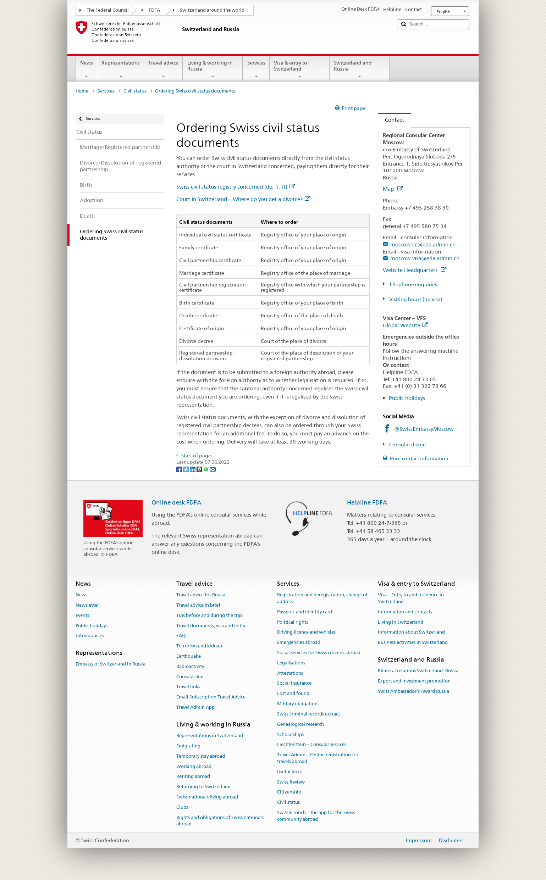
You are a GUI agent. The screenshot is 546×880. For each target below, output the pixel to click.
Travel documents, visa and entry (210, 625)
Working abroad (193, 766)
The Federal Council (108, 10)
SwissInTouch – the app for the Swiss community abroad (316, 816)
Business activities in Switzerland (413, 642)
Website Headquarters (414, 270)
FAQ (181, 636)
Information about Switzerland (411, 632)
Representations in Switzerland (209, 735)
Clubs (182, 807)
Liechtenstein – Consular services (311, 744)
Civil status (134, 91)
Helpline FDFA (367, 502)
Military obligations (298, 703)
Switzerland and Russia (359, 69)
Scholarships (290, 734)
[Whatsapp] (206, 469)
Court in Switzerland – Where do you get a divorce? (243, 199)
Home (82, 91)
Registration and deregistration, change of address (322, 598)
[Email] (213, 469)
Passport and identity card (304, 611)
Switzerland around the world (212, 10)
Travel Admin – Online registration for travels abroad (317, 758)
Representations (121, 69)
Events (82, 615)
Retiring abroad (193, 776)
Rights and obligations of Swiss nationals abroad (220, 821)
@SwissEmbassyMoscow (424, 428)
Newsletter (87, 605)
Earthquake (188, 656)
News (86, 69)
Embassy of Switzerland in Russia (110, 664)
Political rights (292, 622)
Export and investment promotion (414, 681)
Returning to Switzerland (203, 786)
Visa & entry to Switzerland (299, 69)
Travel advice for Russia (200, 594)
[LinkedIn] (193, 469)
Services (256, 69)
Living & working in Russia (212, 69)
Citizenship (289, 792)
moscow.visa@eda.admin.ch (424, 258)
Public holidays (407, 398)
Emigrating (188, 745)
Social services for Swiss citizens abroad (318, 652)
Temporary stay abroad (200, 756)
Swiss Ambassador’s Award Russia (413, 691)
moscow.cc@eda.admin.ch (423, 244)
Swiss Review (291, 782)
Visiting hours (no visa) (415, 299)
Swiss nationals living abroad (207, 797)
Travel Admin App (195, 707)
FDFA (154, 10)
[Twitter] (186, 469)
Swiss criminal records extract (308, 714)
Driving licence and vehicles (306, 632)
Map (393, 188)
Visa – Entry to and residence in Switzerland (411, 598)
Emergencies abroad (298, 642)
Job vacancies (90, 636)
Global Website (405, 325)
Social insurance (294, 683)
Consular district (407, 444)
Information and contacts (405, 611)
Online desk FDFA (176, 502)
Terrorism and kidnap (199, 645)
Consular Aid (190, 676)
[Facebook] (179, 469)
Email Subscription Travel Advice (211, 697)
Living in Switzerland (400, 622)
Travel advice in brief (198, 605)
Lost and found (293, 693)
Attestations (290, 673)
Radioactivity (190, 666)
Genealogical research (300, 724)
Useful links (289, 771)
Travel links (188, 687)
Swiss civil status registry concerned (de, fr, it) (235, 186)
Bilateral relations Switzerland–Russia (418, 671)
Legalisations (291, 662)
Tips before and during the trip (209, 615)
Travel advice (163, 69)
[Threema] (200, 469)
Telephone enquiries (412, 284)
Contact (391, 119)
